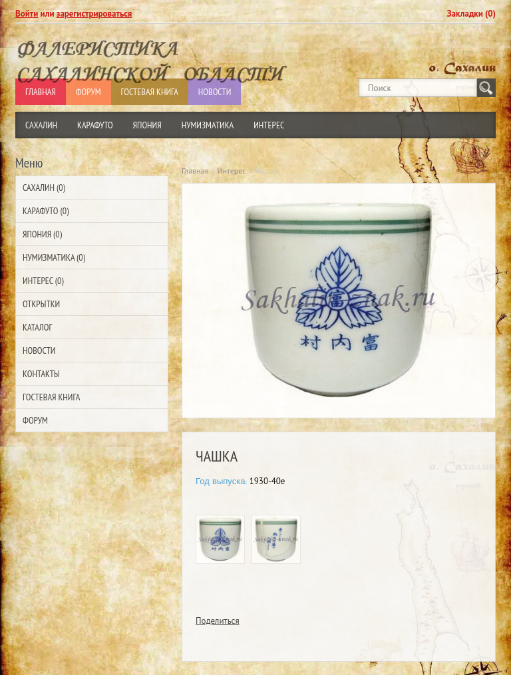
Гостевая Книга (51, 397)
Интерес (269, 125)
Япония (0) (42, 234)
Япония (147, 125)
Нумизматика (208, 125)
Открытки (41, 304)
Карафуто (95, 125)
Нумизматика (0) (54, 257)
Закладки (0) (471, 13)
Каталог (37, 327)
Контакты (41, 374)
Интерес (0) (43, 281)
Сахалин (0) (44, 188)
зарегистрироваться (94, 13)
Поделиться (218, 620)
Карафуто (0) (46, 211)
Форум (35, 420)
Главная (195, 171)
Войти (26, 13)
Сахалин (41, 125)
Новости (39, 350)
